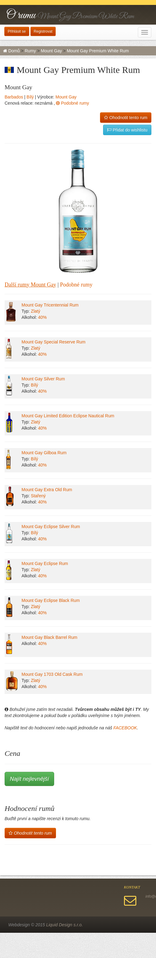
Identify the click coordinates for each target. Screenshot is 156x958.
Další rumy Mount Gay (30, 285)
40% (42, 317)
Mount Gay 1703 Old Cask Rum (52, 674)
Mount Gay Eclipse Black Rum (51, 600)
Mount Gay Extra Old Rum (47, 489)
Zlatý (35, 311)
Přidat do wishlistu (127, 129)
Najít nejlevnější (29, 779)
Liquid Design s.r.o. (64, 924)
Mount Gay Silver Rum (43, 378)
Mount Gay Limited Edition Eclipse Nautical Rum (68, 415)
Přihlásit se (17, 31)
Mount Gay (51, 50)
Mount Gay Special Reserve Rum (54, 341)
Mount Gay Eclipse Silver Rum (51, 526)
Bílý (30, 96)
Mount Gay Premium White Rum (98, 50)
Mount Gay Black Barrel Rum (49, 637)
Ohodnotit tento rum (125, 117)
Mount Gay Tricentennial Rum (50, 305)
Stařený (38, 495)
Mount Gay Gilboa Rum (44, 452)
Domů (11, 50)
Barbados (14, 96)
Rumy (30, 50)
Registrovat (43, 31)
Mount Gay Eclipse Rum (45, 563)
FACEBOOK (125, 727)
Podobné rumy (72, 103)
